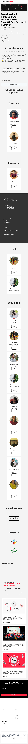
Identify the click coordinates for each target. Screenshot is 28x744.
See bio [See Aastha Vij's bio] (14, 410)
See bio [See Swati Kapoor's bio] (14, 432)
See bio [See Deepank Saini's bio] (14, 368)
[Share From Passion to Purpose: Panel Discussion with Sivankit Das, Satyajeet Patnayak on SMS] (11, 41)
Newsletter (16, 715)
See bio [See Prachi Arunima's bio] (14, 272)
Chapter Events (17, 710)
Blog (15, 716)
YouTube (16, 717)
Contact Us (3, 723)
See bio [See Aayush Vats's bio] (14, 186)
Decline (14, 739)
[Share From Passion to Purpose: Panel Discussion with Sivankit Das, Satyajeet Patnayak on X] (4, 41)
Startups (3, 711)
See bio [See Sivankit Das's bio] (14, 148)
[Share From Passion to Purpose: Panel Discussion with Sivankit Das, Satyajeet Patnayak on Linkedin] (6, 41)
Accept (14, 738)
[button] (26, 1)
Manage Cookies (14, 741)
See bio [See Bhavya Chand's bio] (14, 496)
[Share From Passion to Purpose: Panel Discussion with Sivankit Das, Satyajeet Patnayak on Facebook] (2, 41)
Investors (3, 709)
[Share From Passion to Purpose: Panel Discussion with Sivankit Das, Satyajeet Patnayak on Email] (9, 41)
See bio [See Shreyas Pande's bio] (14, 453)
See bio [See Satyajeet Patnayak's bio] (14, 126)
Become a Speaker (17, 711)
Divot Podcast (17, 718)
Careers (3, 722)
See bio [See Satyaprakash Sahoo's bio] (14, 474)
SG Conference (17, 709)
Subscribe (13, 694)
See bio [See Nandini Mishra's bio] (14, 390)
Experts (3, 710)
